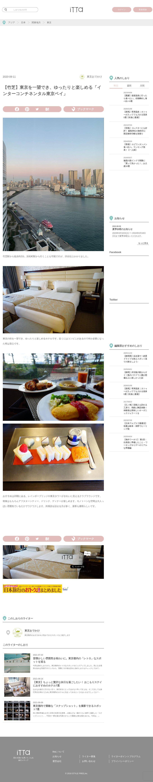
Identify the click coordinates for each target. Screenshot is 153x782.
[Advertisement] (76, 47)
